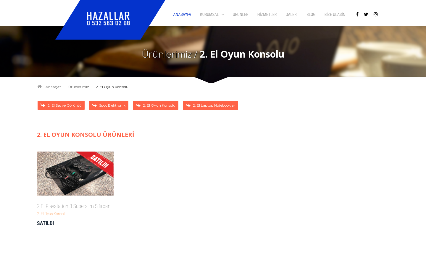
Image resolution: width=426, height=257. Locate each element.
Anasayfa (54, 86)
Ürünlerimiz (78, 86)
